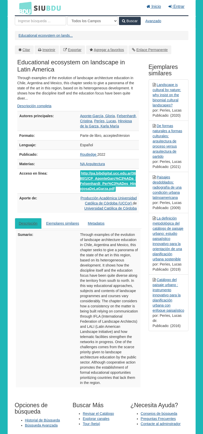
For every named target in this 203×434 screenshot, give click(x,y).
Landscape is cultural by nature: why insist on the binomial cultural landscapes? (167, 95)
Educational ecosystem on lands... (46, 35)
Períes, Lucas (105, 121)
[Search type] (92, 21)
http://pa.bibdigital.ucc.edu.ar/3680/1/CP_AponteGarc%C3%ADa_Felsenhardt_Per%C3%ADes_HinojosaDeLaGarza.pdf (108, 181)
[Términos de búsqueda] (40, 21)
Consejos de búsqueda (159, 414)
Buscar (129, 21)
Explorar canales (96, 419)
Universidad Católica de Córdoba (110, 208)
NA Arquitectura (92, 164)
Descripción (28, 223)
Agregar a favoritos (109, 50)
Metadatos (96, 223)
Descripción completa (34, 106)
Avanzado (153, 21)
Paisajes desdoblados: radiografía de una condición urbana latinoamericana (167, 187)
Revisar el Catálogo (98, 414)
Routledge (89, 154)
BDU (24, 8)
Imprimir (48, 50)
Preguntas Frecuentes (158, 419)
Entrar (176, 6)
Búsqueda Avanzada (41, 425)
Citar (26, 50)
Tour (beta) (91, 424)
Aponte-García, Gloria (97, 116)
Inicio (154, 6)
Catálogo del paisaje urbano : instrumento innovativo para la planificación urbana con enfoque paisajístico (168, 295)
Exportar (74, 50)
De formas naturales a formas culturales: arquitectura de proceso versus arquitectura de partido (167, 141)
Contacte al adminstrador (161, 424)
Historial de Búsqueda (42, 420)
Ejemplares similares (62, 223)
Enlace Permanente (152, 50)
